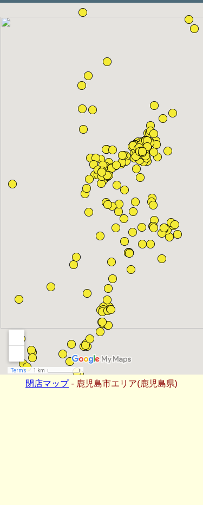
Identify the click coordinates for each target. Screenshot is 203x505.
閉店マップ (47, 383)
